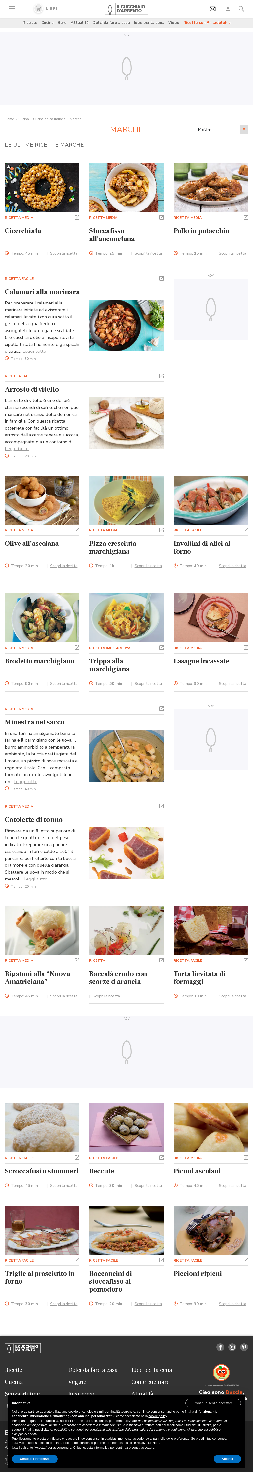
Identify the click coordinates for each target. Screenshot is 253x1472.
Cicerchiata (23, 230)
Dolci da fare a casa (111, 22)
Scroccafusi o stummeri (42, 1171)
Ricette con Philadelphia (207, 22)
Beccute (101, 1171)
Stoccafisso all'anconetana (111, 234)
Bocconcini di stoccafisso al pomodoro (110, 1281)
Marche (76, 119)
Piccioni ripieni (198, 1273)
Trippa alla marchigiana (109, 665)
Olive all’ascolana (32, 543)
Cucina (47, 22)
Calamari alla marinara (42, 292)
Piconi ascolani (197, 1171)
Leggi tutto (34, 351)
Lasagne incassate (201, 661)
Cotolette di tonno (33, 819)
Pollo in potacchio (202, 230)
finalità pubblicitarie (38, 1429)
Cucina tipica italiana (49, 119)
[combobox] (221, 129)
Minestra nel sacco (34, 722)
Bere (62, 22)
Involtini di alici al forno (202, 547)
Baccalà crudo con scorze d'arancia (118, 977)
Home (9, 119)
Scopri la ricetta (63, 253)
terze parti (83, 1421)
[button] (77, 217)
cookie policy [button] (157, 1416)
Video (173, 22)
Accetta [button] (227, 1459)
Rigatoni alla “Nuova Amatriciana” (37, 977)
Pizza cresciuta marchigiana (112, 547)
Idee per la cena (149, 22)
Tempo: (24, 253)
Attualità (80, 22)
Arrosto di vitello (32, 389)
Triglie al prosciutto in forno (40, 1277)
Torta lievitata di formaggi (200, 977)
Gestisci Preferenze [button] (35, 1459)
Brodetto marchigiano (39, 661)
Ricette (30, 22)
